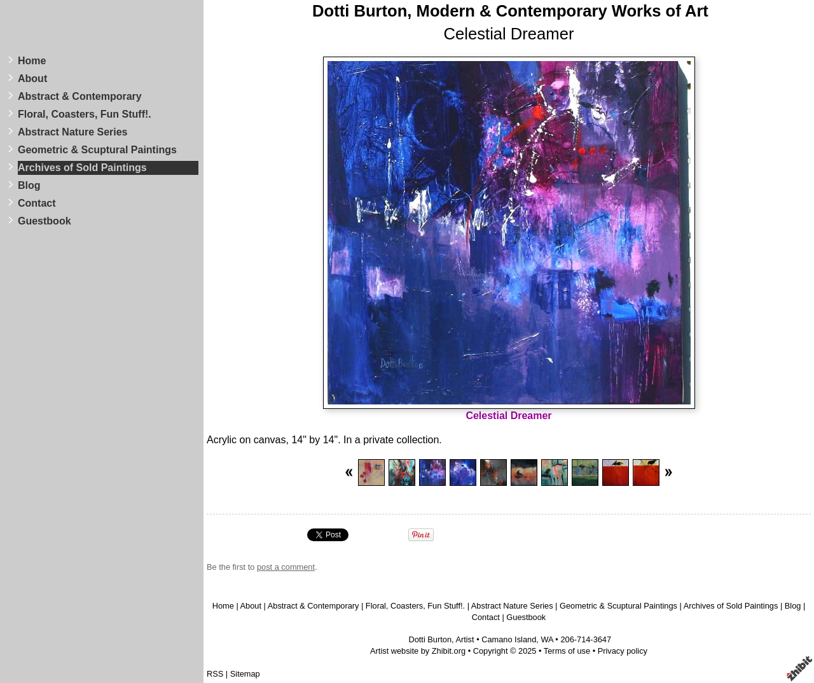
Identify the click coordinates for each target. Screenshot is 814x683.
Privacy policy (622, 651)
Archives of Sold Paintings (82, 167)
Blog (29, 185)
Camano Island (508, 639)
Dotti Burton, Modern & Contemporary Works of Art (510, 11)
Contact (37, 203)
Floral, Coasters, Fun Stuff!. (84, 114)
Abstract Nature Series (73, 132)
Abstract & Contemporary (80, 96)
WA (547, 639)
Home (32, 60)
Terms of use (567, 651)
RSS (215, 674)
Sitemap (245, 674)
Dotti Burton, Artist (441, 639)
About (32, 78)
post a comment (286, 567)
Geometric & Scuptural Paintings (97, 149)
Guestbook (44, 221)
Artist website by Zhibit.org (418, 651)
